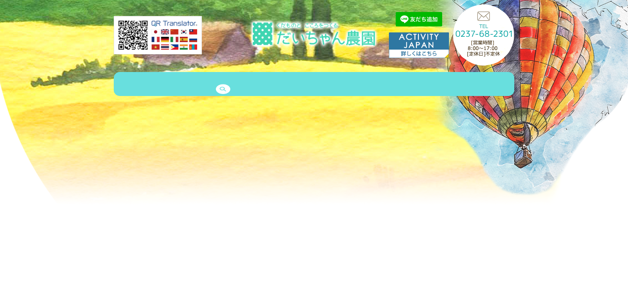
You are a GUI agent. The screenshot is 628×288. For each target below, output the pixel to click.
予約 (463, 85)
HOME (129, 85)
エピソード (285, 85)
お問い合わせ (427, 85)
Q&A (391, 85)
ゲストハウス (240, 85)
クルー (321, 85)
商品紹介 (198, 85)
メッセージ (357, 85)
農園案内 (162, 85)
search (490, 85)
